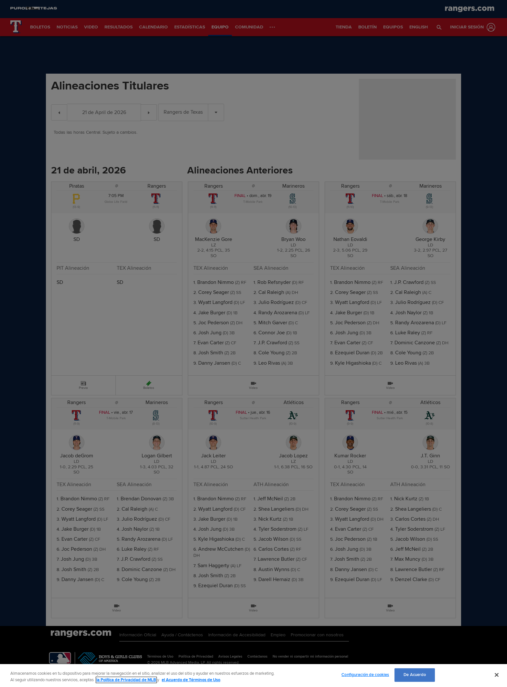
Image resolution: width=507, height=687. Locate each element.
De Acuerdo (415, 674)
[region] (253, 675)
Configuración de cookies (365, 674)
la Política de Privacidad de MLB (126, 679)
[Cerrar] (497, 675)
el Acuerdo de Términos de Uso (191, 679)
